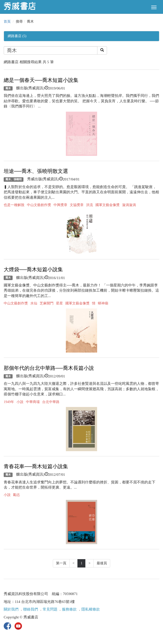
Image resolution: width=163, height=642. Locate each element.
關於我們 (11, 609)
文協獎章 (77, 205)
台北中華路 (50, 402)
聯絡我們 (30, 609)
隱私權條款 (90, 609)
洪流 (89, 205)
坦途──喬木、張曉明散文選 (36, 171)
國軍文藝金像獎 (107, 205)
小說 (20, 402)
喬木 (8, 88)
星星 (59, 303)
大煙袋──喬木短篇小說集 (33, 269)
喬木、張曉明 (13, 179)
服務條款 (69, 609)
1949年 (9, 402)
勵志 (16, 495)
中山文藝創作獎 (39, 205)
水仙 (33, 303)
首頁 (7, 21)
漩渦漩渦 (129, 205)
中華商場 (33, 402)
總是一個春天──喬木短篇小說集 (41, 80)
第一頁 (61, 563)
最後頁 (102, 563)
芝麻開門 (47, 303)
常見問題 (50, 609)
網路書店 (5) (17, 36)
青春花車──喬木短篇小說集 (36, 466)
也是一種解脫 (14, 205)
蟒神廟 (103, 303)
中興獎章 (60, 205)
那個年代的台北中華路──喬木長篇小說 (49, 368)
